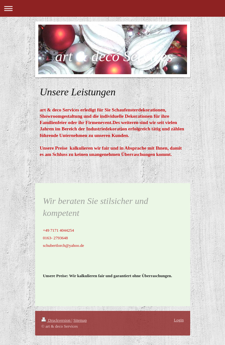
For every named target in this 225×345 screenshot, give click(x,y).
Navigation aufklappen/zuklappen (112, 8)
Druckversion (56, 320)
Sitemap (80, 320)
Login (179, 320)
